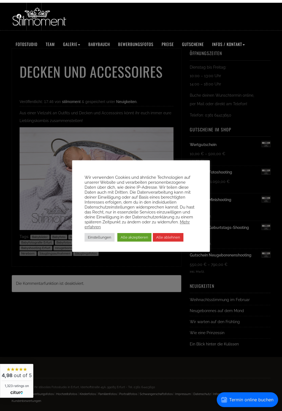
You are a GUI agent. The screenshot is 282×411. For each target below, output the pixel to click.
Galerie (71, 44)
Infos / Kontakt (228, 44)
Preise (168, 44)
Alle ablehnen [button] (168, 237)
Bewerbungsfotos (135, 44)
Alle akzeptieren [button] (134, 237)
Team (50, 44)
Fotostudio (26, 44)
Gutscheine (193, 44)
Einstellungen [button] (99, 237)
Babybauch (99, 44)
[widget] (16, 381)
